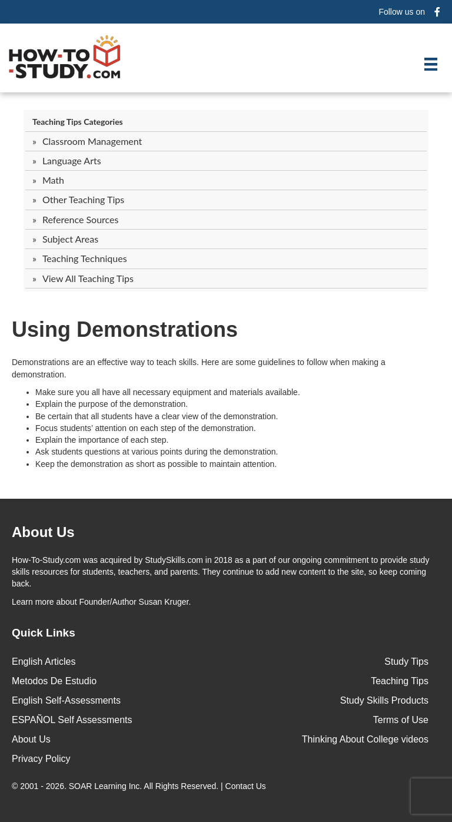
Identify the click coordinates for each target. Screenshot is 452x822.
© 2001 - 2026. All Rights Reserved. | (140, 786)
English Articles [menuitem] (44, 662)
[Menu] (430, 64)
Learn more (33, 601)
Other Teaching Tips (83, 199)
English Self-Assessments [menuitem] (66, 700)
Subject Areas (70, 238)
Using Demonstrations (125, 329)
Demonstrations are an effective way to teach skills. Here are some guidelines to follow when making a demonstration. (198, 368)
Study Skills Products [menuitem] (384, 700)
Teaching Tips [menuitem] (399, 681)
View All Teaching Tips (88, 278)
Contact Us (246, 786)
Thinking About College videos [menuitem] (365, 739)
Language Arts (71, 160)
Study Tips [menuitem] (406, 662)
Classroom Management (92, 141)
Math (53, 179)
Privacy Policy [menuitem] (41, 759)
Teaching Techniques (84, 258)
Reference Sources (80, 219)
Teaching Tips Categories (77, 122)
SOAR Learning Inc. (105, 786)
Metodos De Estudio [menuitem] (54, 681)
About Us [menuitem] (31, 739)
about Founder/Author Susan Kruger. (101, 601)
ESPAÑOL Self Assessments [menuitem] (72, 720)
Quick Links (43, 633)
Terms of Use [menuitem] (400, 720)
